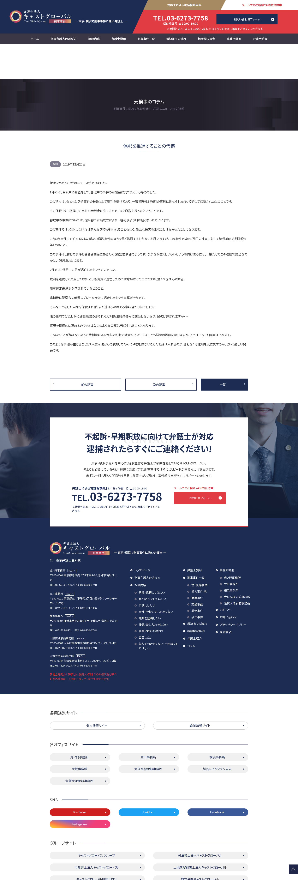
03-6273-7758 (180, 17)
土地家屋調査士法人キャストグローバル (200, 834)
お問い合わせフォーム (246, 19)
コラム (191, 613)
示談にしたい (147, 572)
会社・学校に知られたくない (156, 579)
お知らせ (225, 577)
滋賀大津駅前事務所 (237, 570)
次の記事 (159, 350)
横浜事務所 (231, 557)
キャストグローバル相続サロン (96, 846)
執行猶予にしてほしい (152, 566)
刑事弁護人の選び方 (63, 39)
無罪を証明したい (150, 585)
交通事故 (197, 571)
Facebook (217, 779)
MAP (70, 537)
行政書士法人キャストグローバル (96, 834)
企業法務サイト (200, 692)
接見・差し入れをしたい (153, 592)
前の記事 (87, 350)
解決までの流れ (176, 39)
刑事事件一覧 (146, 39)
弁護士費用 (118, 39)
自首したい (145, 604)
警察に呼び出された (151, 598)
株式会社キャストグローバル (200, 846)
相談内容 (94, 39)
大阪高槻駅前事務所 (237, 564)
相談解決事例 (206, 39)
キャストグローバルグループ (96, 822)
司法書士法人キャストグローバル (200, 822)
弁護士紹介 (260, 39)
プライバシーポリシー (233, 592)
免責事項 (225, 599)
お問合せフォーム (204, 463)
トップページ (142, 537)
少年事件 (197, 584)
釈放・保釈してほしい (152, 559)
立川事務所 (231, 551)
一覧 (223, 350)
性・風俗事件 (199, 552)
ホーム (35, 39)
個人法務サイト (96, 692)
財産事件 (197, 565)
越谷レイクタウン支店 (217, 736)
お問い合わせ (228, 584)
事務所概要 (234, 39)
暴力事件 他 (199, 558)
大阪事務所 (79, 736)
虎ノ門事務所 (232, 545)
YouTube (79, 779)
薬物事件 (197, 578)
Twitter (148, 779)
